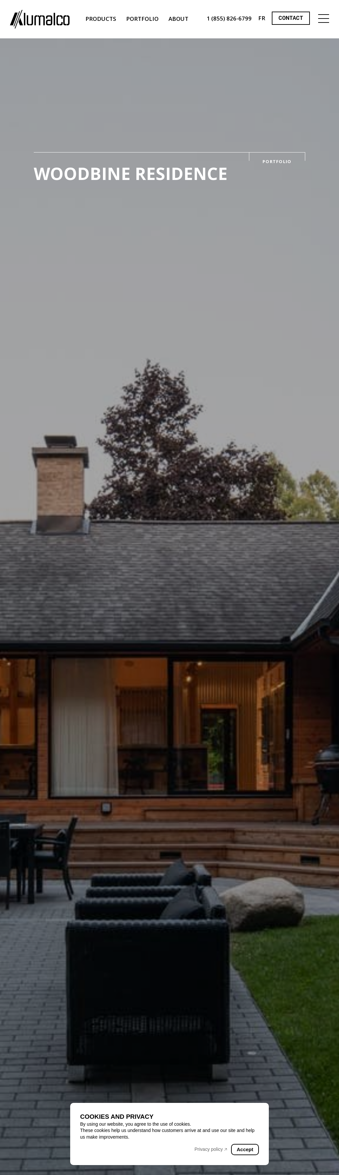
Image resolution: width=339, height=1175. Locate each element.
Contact (290, 18)
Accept (245, 1149)
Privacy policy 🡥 (211, 1149)
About (178, 19)
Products (100, 19)
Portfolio (142, 19)
